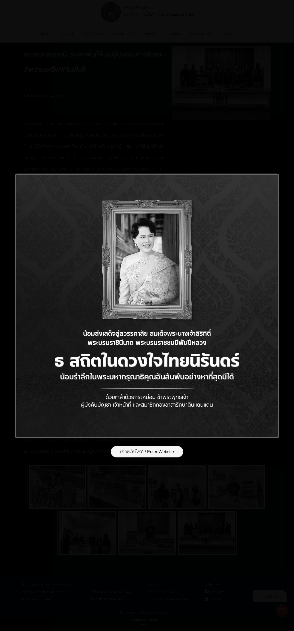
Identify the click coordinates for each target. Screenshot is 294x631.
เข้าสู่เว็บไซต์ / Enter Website (147, 452)
